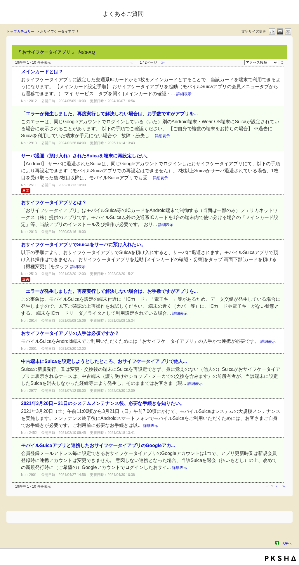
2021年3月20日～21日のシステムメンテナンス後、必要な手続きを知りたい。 (103, 403)
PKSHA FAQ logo (280, 558)
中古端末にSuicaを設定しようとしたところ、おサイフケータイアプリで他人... (104, 361)
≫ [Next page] (283, 486)
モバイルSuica (50, 12)
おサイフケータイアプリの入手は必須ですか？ (70, 333)
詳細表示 (184, 94)
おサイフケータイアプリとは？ (53, 202)
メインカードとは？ (42, 71)
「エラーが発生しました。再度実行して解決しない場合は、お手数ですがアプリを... (109, 113)
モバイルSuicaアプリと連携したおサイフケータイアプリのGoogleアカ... (98, 445)
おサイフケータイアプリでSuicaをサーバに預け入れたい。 (83, 244)
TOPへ (286, 543)
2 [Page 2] (276, 486)
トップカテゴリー (20, 31)
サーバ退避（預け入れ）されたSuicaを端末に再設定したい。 (85, 155)
